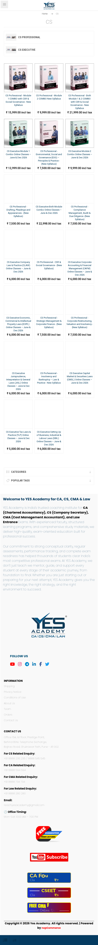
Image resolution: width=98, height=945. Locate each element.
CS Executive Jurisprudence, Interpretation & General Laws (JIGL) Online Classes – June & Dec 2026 (18, 381)
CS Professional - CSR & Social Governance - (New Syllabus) (49, 265)
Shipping (9, 686)
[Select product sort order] (14, 940)
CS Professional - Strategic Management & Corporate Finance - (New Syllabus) (49, 322)
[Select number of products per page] (5, 940)
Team (7, 709)
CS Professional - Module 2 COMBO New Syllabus (49, 97)
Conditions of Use (15, 697)
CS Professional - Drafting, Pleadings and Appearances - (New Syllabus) (18, 211)
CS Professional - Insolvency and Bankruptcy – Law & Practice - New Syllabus (49, 378)
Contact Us (11, 720)
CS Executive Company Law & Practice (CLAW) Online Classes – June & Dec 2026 (18, 267)
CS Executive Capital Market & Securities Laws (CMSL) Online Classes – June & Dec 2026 (80, 378)
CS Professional (29, 37)
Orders (8, 714)
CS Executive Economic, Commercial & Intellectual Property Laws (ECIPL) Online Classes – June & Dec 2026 (18, 324)
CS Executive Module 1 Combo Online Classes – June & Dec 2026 (18, 154)
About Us (9, 703)
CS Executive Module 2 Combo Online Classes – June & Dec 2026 (79, 154)
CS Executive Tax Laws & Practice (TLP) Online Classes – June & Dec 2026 (18, 437)
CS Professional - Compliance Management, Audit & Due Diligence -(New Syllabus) (80, 213)
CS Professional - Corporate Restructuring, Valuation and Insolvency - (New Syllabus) (80, 322)
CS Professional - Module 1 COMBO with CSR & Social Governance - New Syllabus (18, 100)
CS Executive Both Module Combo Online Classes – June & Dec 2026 (49, 209)
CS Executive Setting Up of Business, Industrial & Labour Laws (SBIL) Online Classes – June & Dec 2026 (49, 438)
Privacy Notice (12, 692)
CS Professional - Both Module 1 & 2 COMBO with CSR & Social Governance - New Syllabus (79, 102)
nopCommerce (51, 928)
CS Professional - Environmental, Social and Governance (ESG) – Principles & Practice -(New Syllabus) (49, 157)
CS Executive (26, 49)
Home (45, 13)
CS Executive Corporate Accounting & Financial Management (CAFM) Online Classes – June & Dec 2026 (79, 268)
